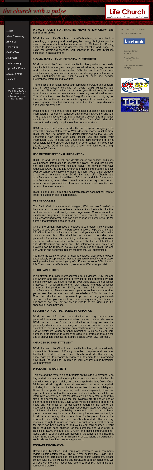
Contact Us (12, 79)
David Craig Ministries (134, 29)
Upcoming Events (15, 68)
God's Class (12, 52)
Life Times (12, 47)
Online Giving (14, 63)
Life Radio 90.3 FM (133, 33)
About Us (11, 41)
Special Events (14, 73)
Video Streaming (15, 36)
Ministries (11, 57)
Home (9, 30)
